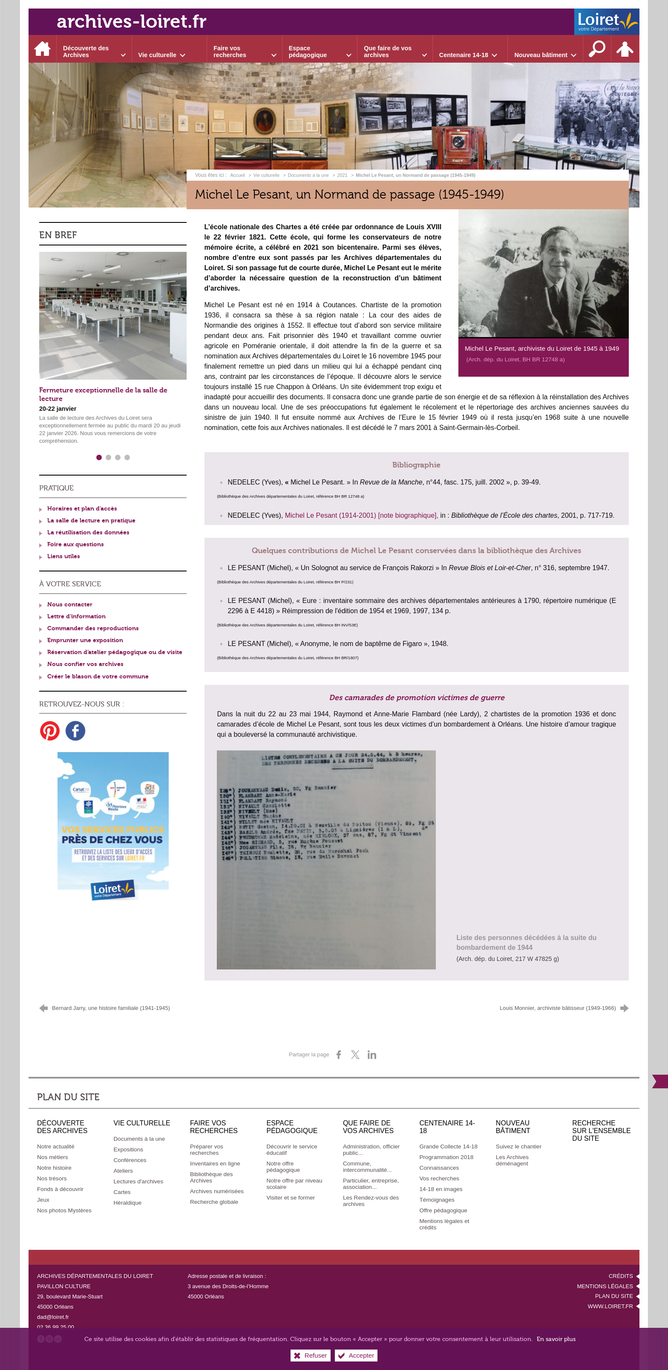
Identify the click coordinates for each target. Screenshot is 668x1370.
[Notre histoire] (54, 1168)
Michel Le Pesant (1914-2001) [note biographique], (361, 515)
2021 (342, 175)
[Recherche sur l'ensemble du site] (597, 49)
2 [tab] (108, 457)
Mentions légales (605, 1286)
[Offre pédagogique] (443, 1210)
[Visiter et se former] (290, 1197)
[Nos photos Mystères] (64, 1210)
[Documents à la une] (139, 1139)
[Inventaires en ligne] (215, 1163)
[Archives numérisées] (217, 1191)
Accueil (238, 175)
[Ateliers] (123, 1171)
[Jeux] (43, 1200)
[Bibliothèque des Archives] (211, 1177)
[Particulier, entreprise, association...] (371, 1183)
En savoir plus (556, 1339)
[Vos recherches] (439, 1178)
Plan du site (614, 1296)
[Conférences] (130, 1160)
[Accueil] (43, 49)
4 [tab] (127, 457)
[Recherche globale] (214, 1202)
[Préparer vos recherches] (206, 1149)
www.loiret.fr (610, 1306)
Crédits (621, 1276)
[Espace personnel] (625, 49)
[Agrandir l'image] (543, 273)
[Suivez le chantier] (518, 1146)
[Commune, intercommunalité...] (367, 1166)
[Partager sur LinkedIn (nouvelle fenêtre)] (372, 1054)
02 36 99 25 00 (55, 1327)
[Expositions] (129, 1149)
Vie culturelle (266, 175)
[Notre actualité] (56, 1146)
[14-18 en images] (440, 1189)
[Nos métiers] (52, 1157)
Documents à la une (308, 175)
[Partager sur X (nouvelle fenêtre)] (355, 1054)
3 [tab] (117, 457)
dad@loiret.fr (53, 1317)
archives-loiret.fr (132, 21)
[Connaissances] (439, 1168)
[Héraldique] (128, 1203)
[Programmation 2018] (446, 1157)
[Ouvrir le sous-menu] (94, 49)
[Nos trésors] (52, 1178)
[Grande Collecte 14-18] (448, 1146)
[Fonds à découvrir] (60, 1189)
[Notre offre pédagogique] (283, 1166)
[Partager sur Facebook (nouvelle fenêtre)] (338, 1054)
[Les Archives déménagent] (512, 1160)
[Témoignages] (436, 1200)
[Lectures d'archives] (139, 1181)
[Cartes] (122, 1192)
